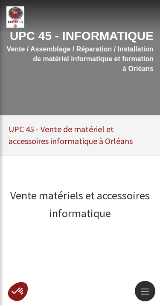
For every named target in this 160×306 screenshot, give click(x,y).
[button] (18, 291)
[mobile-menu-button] (145, 291)
